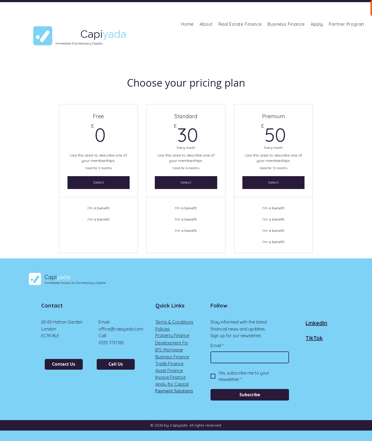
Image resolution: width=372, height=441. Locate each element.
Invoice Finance (170, 377)
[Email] (248, 357)
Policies (162, 329)
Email (217, 345)
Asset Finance (169, 370)
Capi (57, 276)
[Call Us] (116, 364)
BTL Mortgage (169, 350)
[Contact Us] (64, 364)
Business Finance (172, 357)
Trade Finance (169, 363)
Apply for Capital (172, 384)
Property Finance (172, 335)
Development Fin (171, 343)
